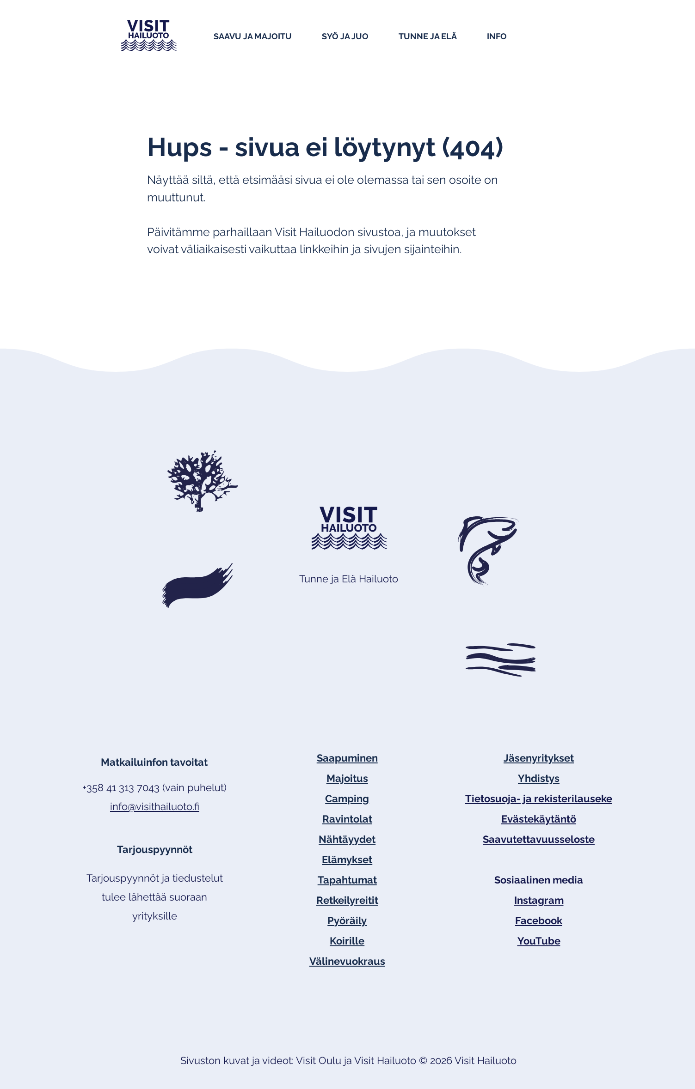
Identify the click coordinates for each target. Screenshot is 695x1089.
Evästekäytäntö (538, 819)
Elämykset (347, 859)
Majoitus (347, 778)
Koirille (347, 941)
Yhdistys (539, 778)
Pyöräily (347, 920)
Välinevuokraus (347, 961)
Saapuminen (347, 758)
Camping (347, 799)
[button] (263, 35)
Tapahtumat (347, 880)
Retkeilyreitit (347, 900)
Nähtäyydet (347, 839)
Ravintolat (347, 819)
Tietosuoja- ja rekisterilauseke (538, 799)
